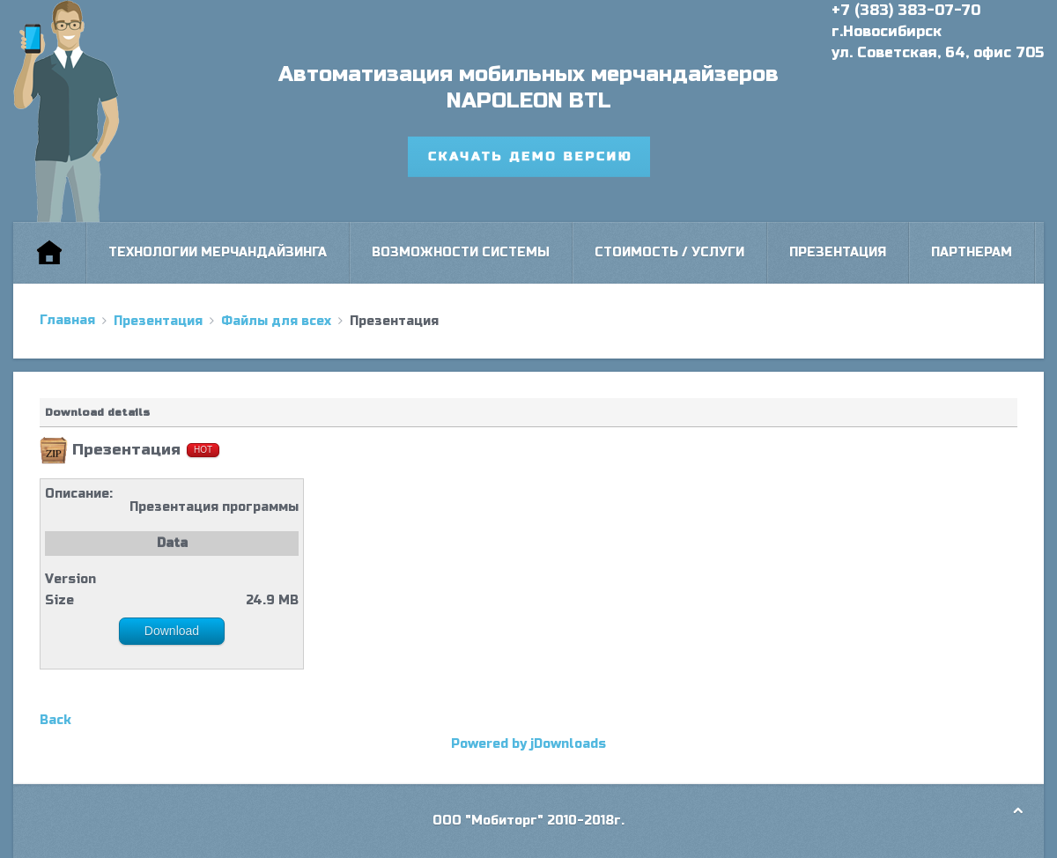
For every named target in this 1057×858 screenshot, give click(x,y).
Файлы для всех (276, 321)
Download (171, 631)
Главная (67, 320)
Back (55, 720)
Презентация (837, 252)
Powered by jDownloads (528, 743)
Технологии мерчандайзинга (217, 252)
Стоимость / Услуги (669, 252)
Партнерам (971, 252)
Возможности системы (461, 252)
